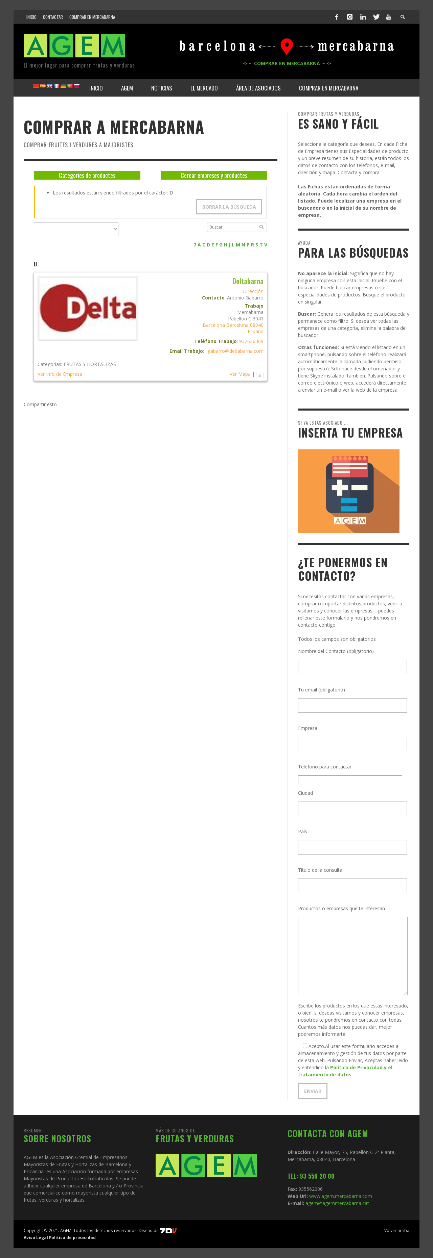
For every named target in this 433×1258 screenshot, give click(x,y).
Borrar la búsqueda (229, 207)
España (256, 331)
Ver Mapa (240, 374)
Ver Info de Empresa (60, 374)
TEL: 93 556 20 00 (311, 1176)
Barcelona (214, 325)
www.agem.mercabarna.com (340, 1196)
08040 (257, 325)
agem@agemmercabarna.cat (336, 1203)
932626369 (251, 341)
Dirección (253, 291)
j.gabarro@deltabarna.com (234, 351)
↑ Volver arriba (395, 1230)
